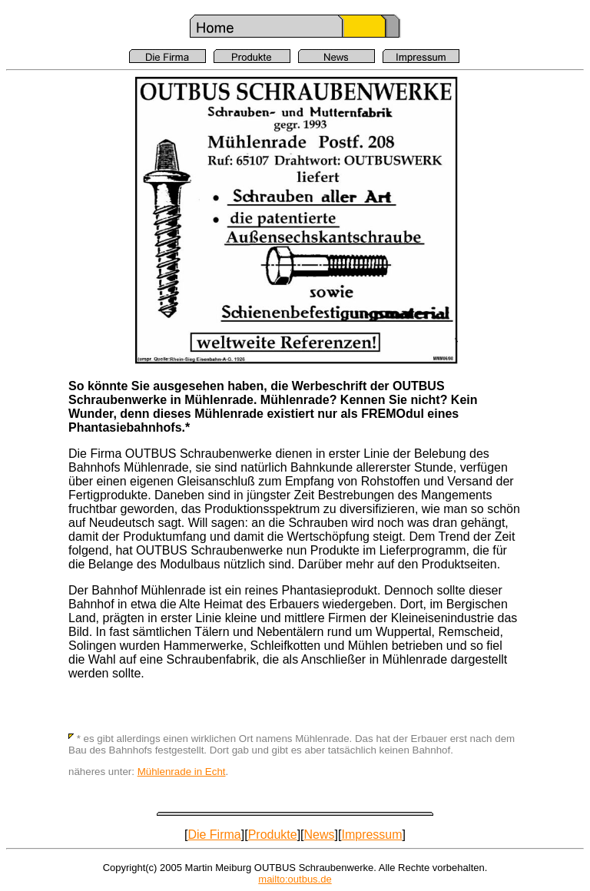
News (319, 834)
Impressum (371, 834)
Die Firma (213, 834)
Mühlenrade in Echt (182, 771)
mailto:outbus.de (294, 879)
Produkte (272, 834)
